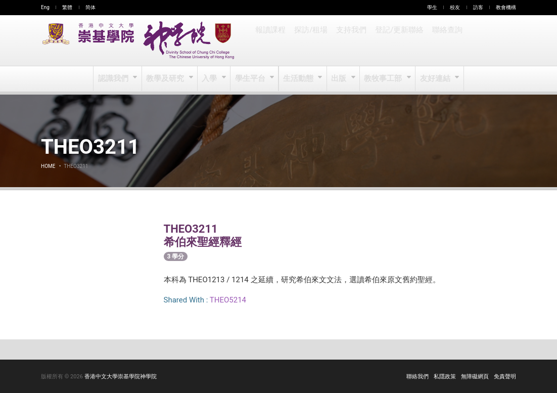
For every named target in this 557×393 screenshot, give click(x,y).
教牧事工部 (383, 79)
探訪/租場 (310, 40)
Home (48, 166)
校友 (455, 7)
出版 (339, 79)
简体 (90, 7)
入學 (210, 79)
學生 (432, 7)
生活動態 (298, 79)
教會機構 (506, 7)
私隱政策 (445, 376)
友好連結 (434, 79)
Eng (45, 7)
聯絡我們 (417, 376)
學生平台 (251, 79)
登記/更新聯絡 (397, 40)
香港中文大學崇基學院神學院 (120, 376)
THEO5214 (228, 299)
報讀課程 (270, 40)
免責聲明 (505, 376)
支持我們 (350, 40)
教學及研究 (166, 79)
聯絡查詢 (444, 40)
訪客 (478, 7)
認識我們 (115, 79)
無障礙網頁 (475, 376)
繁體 (67, 7)
